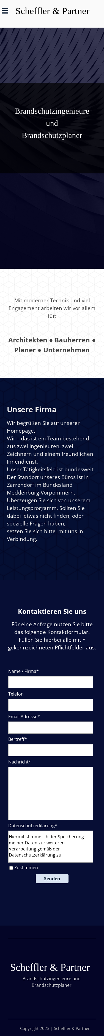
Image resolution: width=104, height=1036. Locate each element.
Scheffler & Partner (52, 11)
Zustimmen (26, 868)
